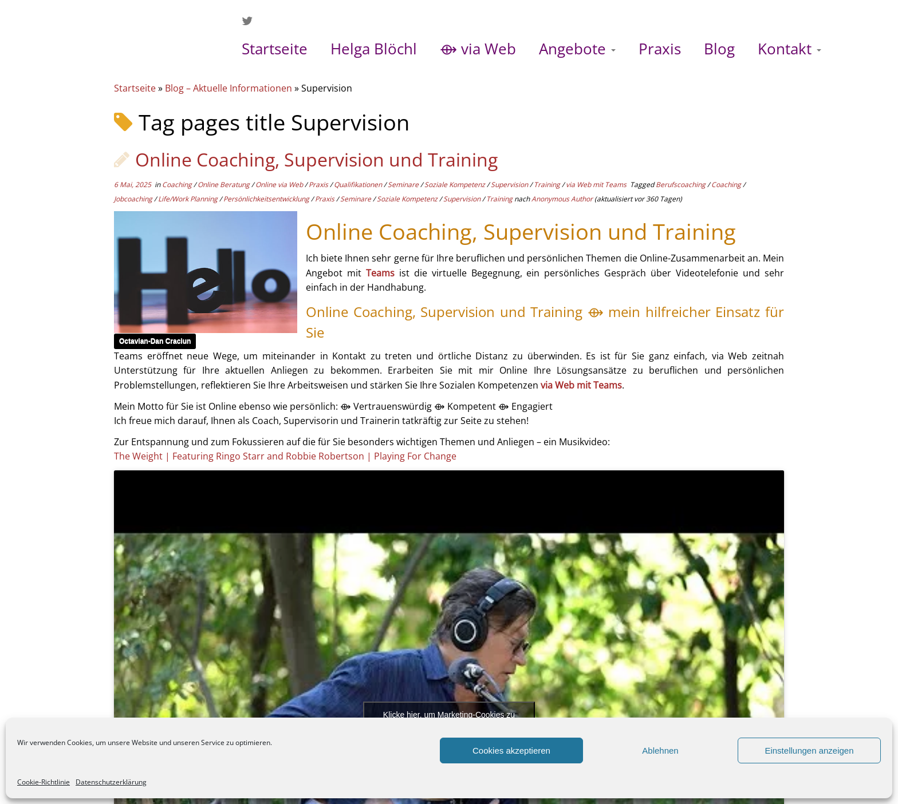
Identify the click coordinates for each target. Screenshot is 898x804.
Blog (719, 48)
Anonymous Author (562, 199)
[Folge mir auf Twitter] (251, 21)
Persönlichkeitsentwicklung (267, 199)
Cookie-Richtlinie (43, 782)
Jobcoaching (134, 199)
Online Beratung (224, 184)
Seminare (404, 184)
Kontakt (789, 48)
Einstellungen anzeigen (809, 750)
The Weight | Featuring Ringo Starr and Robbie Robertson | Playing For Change (285, 456)
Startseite (275, 48)
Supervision (510, 184)
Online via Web (280, 184)
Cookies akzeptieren (511, 750)
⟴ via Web (478, 48)
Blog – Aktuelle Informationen (228, 88)
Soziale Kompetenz (455, 184)
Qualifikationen (359, 184)
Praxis (660, 48)
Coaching (178, 184)
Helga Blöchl (373, 48)
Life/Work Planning (188, 199)
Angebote (577, 48)
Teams (380, 273)
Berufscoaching (681, 184)
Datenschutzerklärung (111, 782)
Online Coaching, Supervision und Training (316, 159)
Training (548, 184)
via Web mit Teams (597, 184)
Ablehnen (660, 750)
